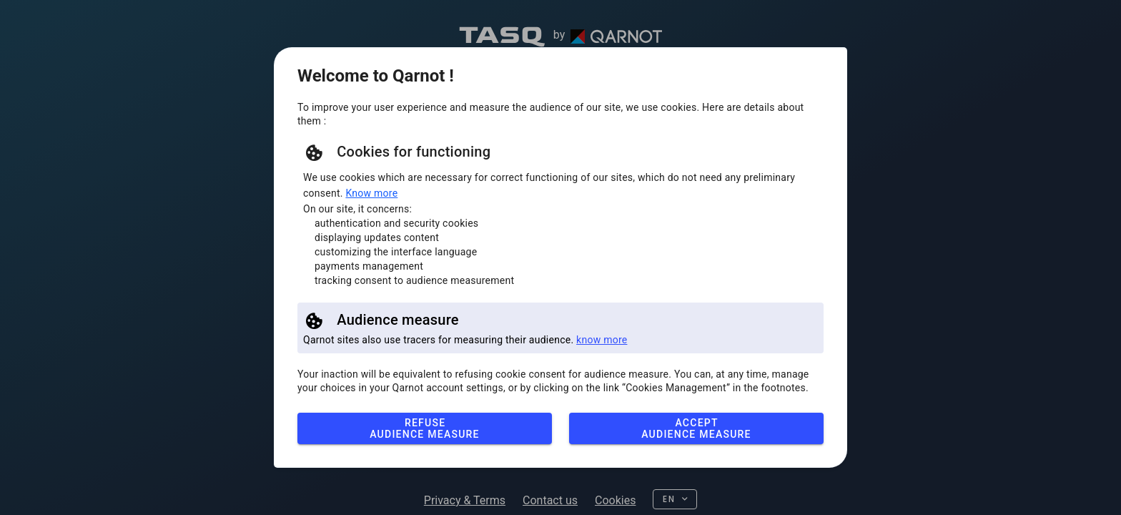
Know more (371, 193)
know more (601, 339)
